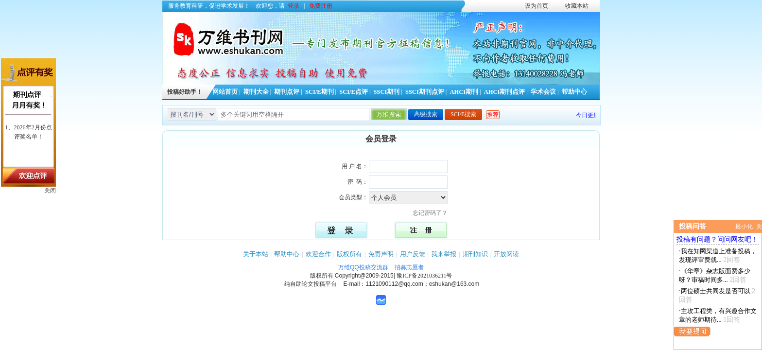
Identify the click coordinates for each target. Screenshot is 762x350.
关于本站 (255, 254)
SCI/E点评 (353, 91)
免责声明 (381, 254)
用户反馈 (412, 254)
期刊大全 (256, 91)
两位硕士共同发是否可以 (715, 291)
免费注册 (320, 5)
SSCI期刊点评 (424, 91)
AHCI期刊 (464, 91)
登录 (293, 5)
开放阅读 (506, 254)
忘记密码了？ (433, 213)
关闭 (50, 190)
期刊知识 (475, 254)
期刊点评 (286, 91)
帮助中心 (574, 91)
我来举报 (443, 254)
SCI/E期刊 (319, 91)
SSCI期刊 (387, 91)
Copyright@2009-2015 (364, 275)
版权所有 (349, 254)
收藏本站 (577, 5)
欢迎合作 (318, 254)
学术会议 (543, 91)
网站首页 (225, 91)
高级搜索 (425, 114)
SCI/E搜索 (463, 114)
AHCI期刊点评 (504, 91)
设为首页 (536, 5)
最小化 (744, 226)
